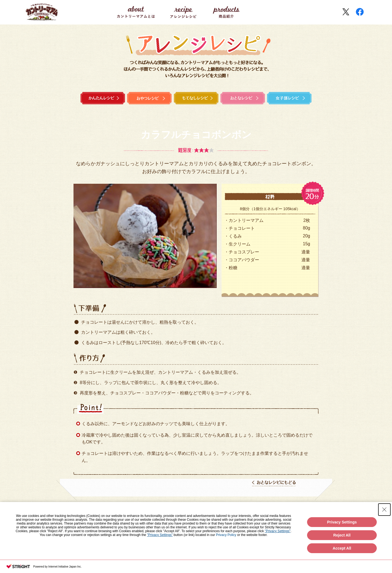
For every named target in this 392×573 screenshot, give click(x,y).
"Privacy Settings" (278, 531)
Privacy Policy (226, 535)
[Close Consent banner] (384, 510)
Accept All (342, 548)
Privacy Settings (342, 522)
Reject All (341, 535)
